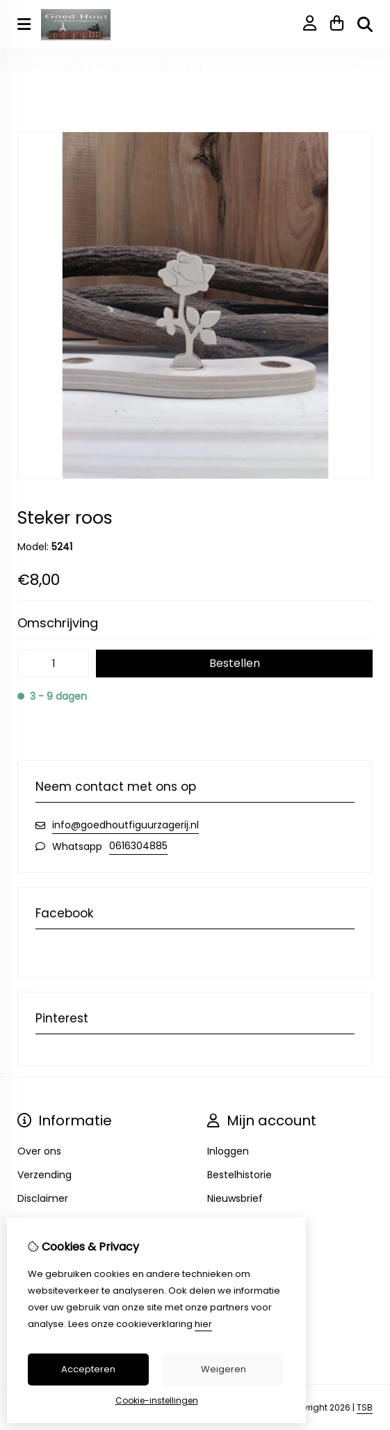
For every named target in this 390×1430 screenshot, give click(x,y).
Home (32, 67)
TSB (365, 1407)
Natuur (120, 67)
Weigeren (223, 1369)
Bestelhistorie (239, 1175)
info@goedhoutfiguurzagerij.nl (125, 825)
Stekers (75, 67)
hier (203, 1324)
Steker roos (175, 67)
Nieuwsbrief (235, 1198)
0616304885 (138, 846)
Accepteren (88, 1369)
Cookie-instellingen (156, 1400)
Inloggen (228, 1151)
